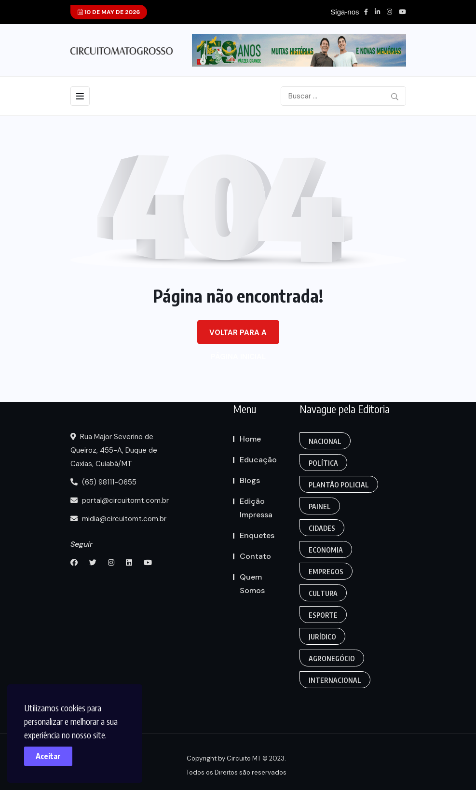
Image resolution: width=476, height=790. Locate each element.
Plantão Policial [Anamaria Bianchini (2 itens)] (339, 485)
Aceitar (48, 756)
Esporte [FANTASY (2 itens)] (323, 615)
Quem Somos (252, 584)
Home (250, 439)
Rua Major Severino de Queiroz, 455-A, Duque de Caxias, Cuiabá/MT (113, 450)
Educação (258, 460)
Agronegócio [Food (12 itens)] (332, 658)
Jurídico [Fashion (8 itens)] (322, 637)
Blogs (250, 480)
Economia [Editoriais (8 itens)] (326, 550)
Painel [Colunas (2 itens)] (320, 506)
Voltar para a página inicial (238, 336)
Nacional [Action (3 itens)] (325, 441)
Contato (255, 556)
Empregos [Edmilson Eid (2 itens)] (326, 572)
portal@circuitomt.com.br (119, 500)
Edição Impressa (256, 508)
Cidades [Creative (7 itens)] (322, 528)
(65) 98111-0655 (103, 482)
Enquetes (257, 535)
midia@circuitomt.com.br (118, 519)
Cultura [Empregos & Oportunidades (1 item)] (323, 593)
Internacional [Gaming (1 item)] (335, 680)
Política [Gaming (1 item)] (323, 463)
